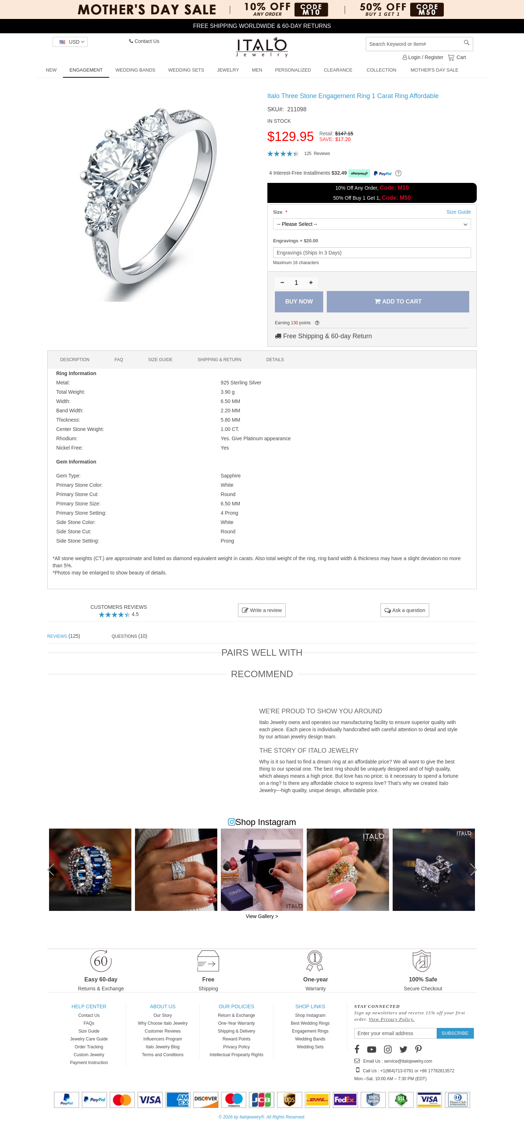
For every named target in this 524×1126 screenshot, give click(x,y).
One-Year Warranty (236, 1023)
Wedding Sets (310, 1046)
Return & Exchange (236, 1015)
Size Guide (89, 1031)
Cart (460, 57)
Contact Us (144, 41)
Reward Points (237, 1039)
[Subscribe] (455, 1033)
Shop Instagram (310, 1015)
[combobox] (419, 44)
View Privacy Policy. (391, 1019)
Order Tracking (89, 1046)
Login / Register (423, 57)
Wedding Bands (310, 1039)
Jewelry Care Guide (89, 1039)
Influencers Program (163, 1039)
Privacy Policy (236, 1046)
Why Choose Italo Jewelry (163, 1023)
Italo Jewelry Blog (163, 1046)
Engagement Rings (310, 1031)
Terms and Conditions (163, 1054)
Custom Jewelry (89, 1054)
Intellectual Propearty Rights (236, 1054)
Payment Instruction (89, 1062)
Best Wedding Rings (310, 1023)
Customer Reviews (163, 1031)
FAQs (89, 1023)
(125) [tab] (63, 636)
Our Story (163, 1015)
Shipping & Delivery (236, 1031)
